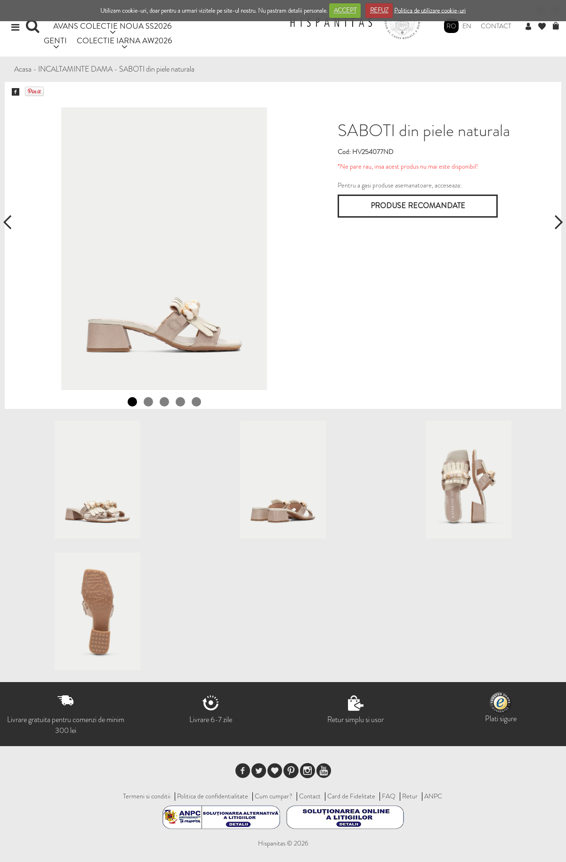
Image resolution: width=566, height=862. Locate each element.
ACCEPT (345, 10)
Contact (496, 26)
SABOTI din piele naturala (156, 69)
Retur (410, 796)
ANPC (433, 796)
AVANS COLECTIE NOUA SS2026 (112, 25)
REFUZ (379, 10)
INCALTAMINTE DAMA (75, 69)
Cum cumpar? (273, 796)
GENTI (55, 40)
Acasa (23, 69)
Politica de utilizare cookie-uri (430, 10)
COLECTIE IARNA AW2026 (124, 40)
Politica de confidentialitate (212, 796)
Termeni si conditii (146, 796)
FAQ (389, 796)
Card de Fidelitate (351, 796)
